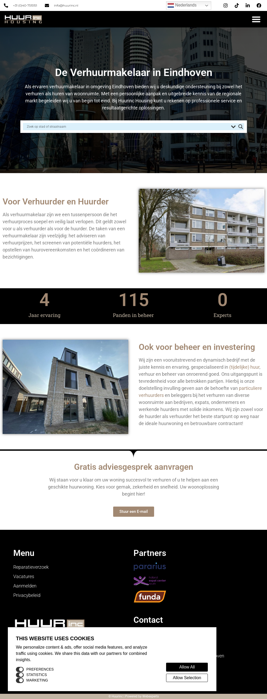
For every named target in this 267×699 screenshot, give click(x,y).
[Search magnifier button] (240, 126)
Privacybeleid (26, 595)
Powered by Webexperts (142, 696)
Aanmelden (25, 586)
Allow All (187, 667)
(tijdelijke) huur (244, 367)
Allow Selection (187, 677)
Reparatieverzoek (31, 567)
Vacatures (23, 576)
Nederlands (182, 5)
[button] (256, 19)
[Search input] (127, 126)
